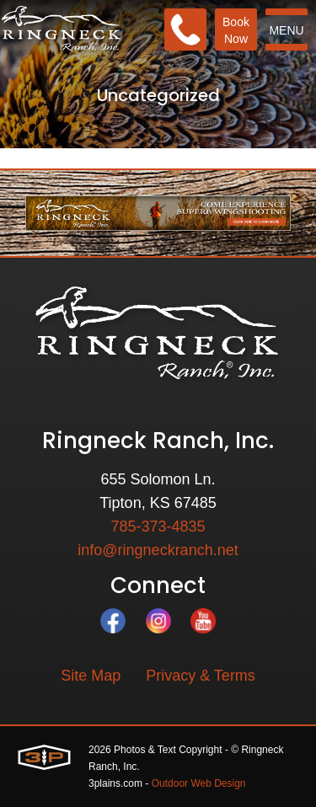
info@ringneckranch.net (158, 550)
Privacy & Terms (200, 675)
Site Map (91, 675)
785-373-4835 (157, 526)
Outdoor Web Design (199, 783)
